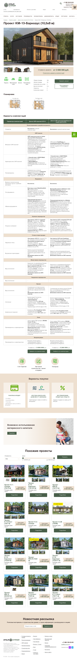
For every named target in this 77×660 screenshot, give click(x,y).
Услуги (12, 16)
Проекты (6, 16)
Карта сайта (48, 652)
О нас (5, 9)
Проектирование (26, 640)
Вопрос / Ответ (37, 644)
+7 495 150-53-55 (68, 2)
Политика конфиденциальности (50, 646)
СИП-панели (19, 16)
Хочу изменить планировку (64, 86)
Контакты (64, 9)
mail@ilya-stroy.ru (65, 644)
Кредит (57, 16)
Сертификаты (16, 9)
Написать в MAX (69, 5)
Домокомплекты (49, 16)
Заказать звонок (69, 4)
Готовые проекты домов (26, 637)
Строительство (26, 648)
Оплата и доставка (31, 9)
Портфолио (64, 16)
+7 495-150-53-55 (67, 642)
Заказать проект (64, 81)
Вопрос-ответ (48, 636)
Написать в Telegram (68, 7)
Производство (28, 16)
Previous (5, 71)
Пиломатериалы (38, 16)
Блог (54, 9)
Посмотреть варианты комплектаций (53, 73)
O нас (34, 649)
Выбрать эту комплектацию (37, 351)
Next (29, 71)
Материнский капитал (48, 640)
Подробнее (12, 433)
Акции (44, 9)
